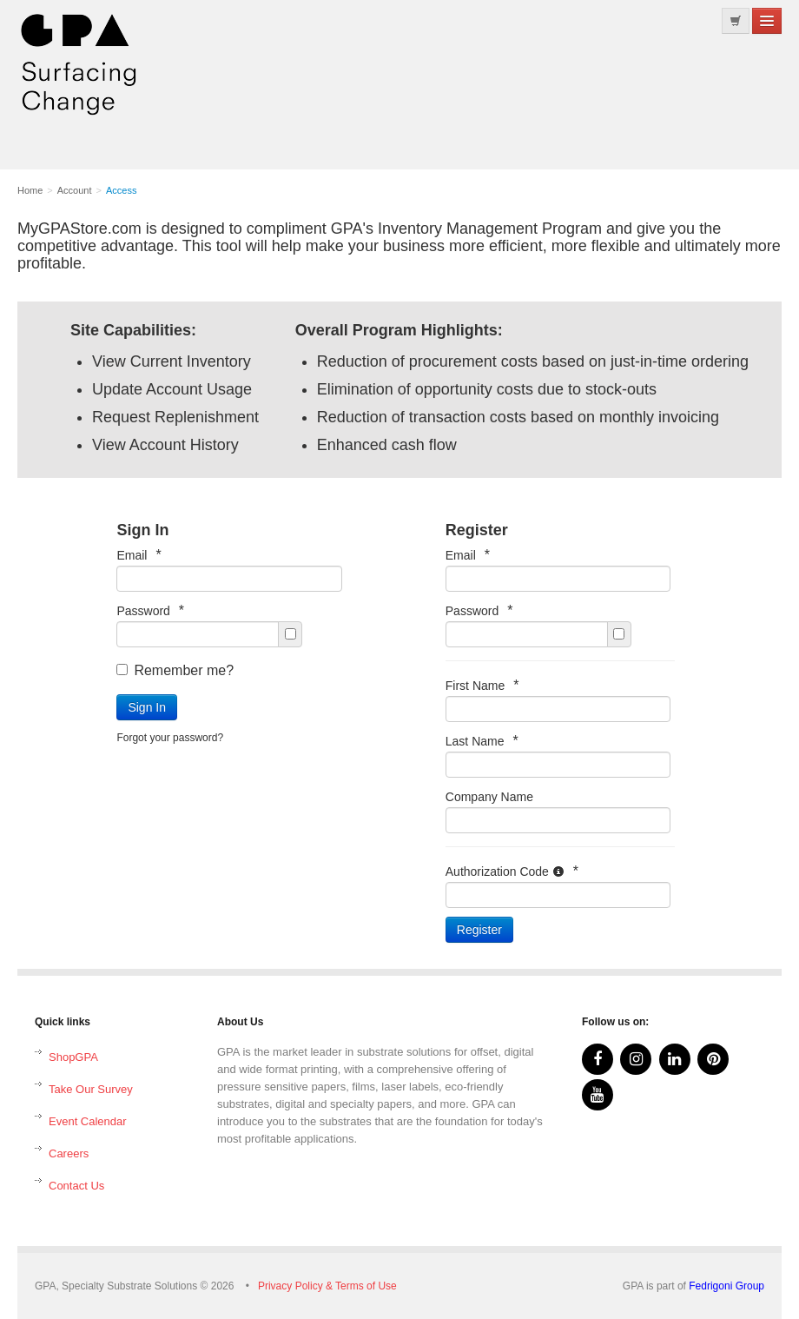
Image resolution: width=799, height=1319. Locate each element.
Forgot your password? (169, 738)
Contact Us (76, 1185)
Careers (69, 1153)
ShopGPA (73, 1057)
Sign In (147, 707)
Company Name (489, 797)
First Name (482, 685)
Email (138, 554)
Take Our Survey (91, 1089)
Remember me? (175, 670)
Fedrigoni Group (726, 1286)
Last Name (482, 740)
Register (479, 930)
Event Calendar (88, 1121)
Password (150, 610)
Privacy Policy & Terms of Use (327, 1286)
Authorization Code (512, 871)
